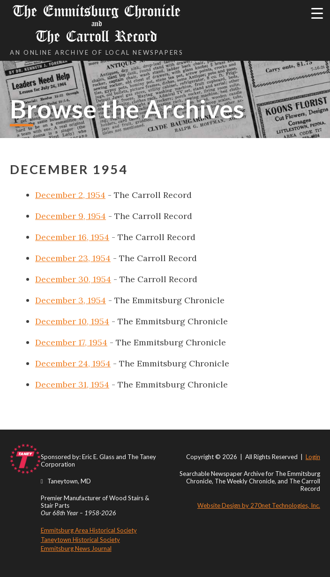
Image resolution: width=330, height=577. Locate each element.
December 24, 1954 (73, 363)
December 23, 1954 (73, 258)
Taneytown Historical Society (80, 539)
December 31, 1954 (72, 384)
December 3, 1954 (70, 300)
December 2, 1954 (70, 195)
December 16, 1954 (72, 237)
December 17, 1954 (71, 342)
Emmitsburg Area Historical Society (89, 530)
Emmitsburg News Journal (76, 548)
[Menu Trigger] (317, 13)
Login (313, 456)
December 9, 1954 (70, 216)
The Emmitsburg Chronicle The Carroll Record (96, 23)
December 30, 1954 (73, 279)
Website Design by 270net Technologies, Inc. (258, 505)
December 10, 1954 (72, 321)
